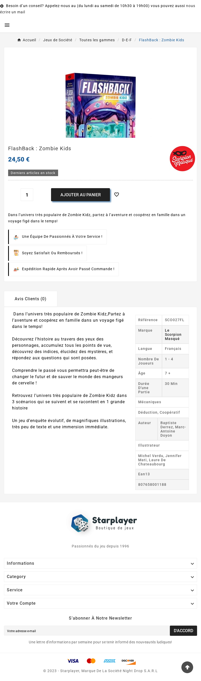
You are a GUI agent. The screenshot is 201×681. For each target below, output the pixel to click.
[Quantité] (27, 194)
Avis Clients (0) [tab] (31, 298)
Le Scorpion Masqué (173, 334)
